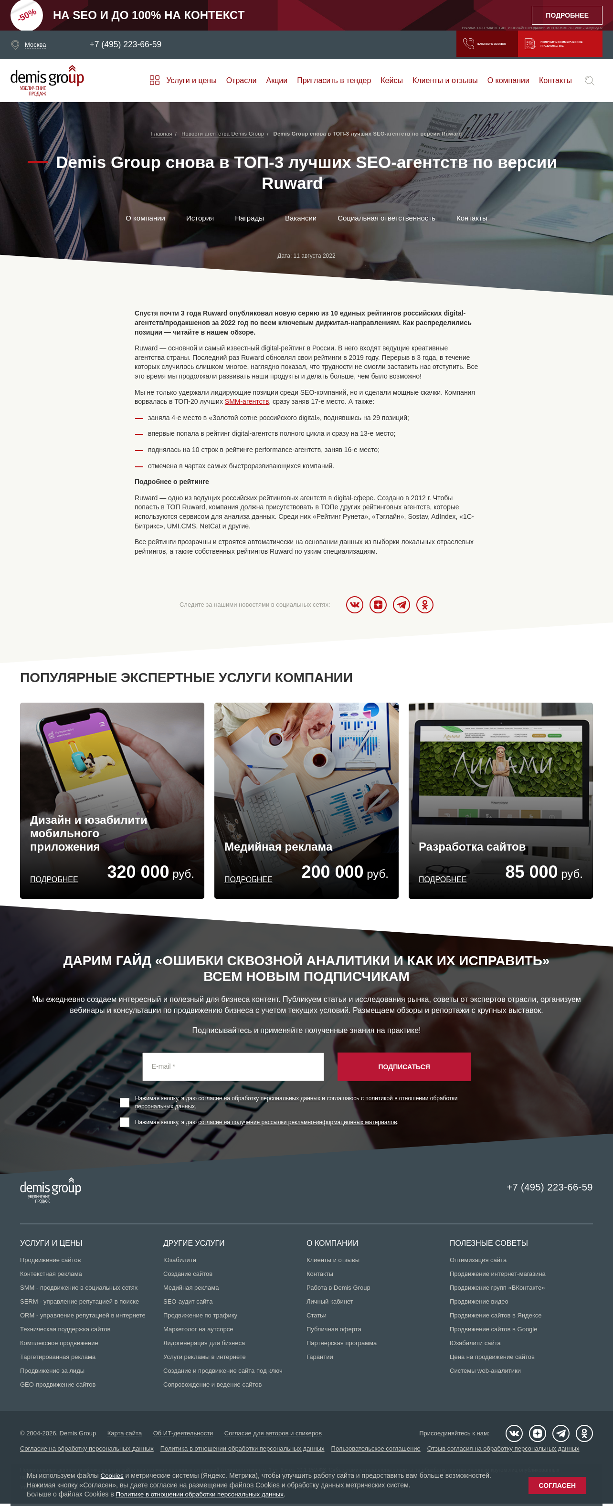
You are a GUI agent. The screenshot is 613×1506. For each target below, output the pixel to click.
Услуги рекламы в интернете (204, 1359)
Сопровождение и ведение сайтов (212, 1386)
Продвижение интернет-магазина (498, 1276)
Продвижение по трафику (200, 1317)
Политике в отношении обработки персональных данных (204, 1494)
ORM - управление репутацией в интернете (83, 1317)
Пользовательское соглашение (376, 1450)
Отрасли (241, 80)
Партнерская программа (341, 1345)
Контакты (555, 80)
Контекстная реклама (51, 1276)
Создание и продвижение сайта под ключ (223, 1373)
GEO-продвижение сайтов (57, 1386)
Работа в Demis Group (338, 1290)
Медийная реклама (191, 1290)
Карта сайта (129, 1435)
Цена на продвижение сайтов (492, 1359)
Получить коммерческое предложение (538, 45)
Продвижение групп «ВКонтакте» (497, 1290)
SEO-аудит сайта (187, 1303)
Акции (277, 80)
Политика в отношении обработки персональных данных (242, 1450)
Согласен (557, 1485)
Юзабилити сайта (475, 1345)
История (200, 218)
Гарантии (319, 1359)
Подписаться (404, 1069)
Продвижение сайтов (50, 1262)
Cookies (113, 1475)
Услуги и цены (191, 80)
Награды (249, 218)
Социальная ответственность (386, 218)
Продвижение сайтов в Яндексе (496, 1317)
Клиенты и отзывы (445, 80)
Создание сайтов (187, 1276)
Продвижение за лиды (52, 1373)
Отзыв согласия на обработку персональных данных (503, 1450)
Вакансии (301, 218)
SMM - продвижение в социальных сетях (78, 1290)
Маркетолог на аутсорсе (198, 1331)
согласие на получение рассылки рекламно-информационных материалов (297, 1124)
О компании (508, 80)
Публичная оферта (333, 1331)
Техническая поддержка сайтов (65, 1331)
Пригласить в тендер (334, 80)
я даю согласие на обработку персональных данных (251, 1100)
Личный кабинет (329, 1303)
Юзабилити (179, 1262)
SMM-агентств (247, 401)
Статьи (316, 1317)
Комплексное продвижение (59, 1345)
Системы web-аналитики (485, 1373)
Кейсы (391, 80)
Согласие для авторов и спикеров (288, 1435)
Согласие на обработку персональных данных (87, 1450)
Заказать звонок (425, 45)
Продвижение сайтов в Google (493, 1331)
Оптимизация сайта (478, 1262)
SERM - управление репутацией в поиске (79, 1303)
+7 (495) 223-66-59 (130, 45)
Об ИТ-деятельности (193, 1435)
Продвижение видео (479, 1303)
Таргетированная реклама (57, 1359)
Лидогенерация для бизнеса (204, 1345)
